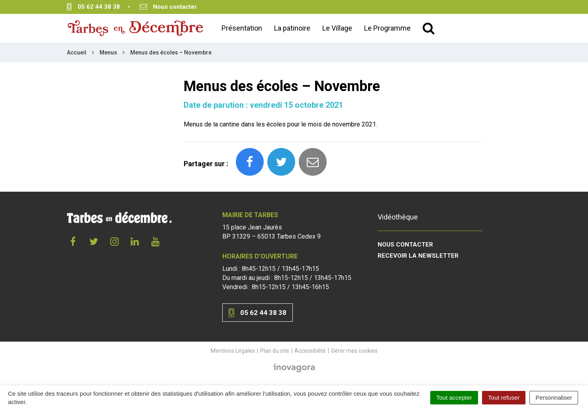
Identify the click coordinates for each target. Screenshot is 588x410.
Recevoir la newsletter (418, 255)
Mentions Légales (233, 351)
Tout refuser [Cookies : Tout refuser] (503, 397)
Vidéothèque (398, 217)
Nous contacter (405, 244)
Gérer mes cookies (354, 351)
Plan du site (274, 351)
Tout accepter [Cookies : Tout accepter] (454, 397)
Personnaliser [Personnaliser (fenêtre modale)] (553, 397)
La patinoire (292, 28)
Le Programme (387, 28)
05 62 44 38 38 (257, 312)
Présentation (241, 28)
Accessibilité (310, 351)
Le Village (337, 28)
